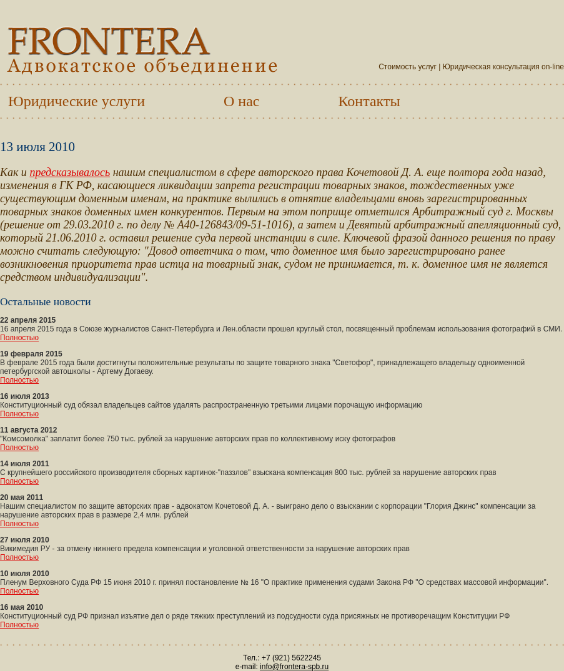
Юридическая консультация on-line (503, 66)
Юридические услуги (76, 101)
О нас (241, 101)
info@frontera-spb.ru (294, 666)
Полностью (19, 337)
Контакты (369, 101)
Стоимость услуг (407, 66)
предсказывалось (69, 172)
